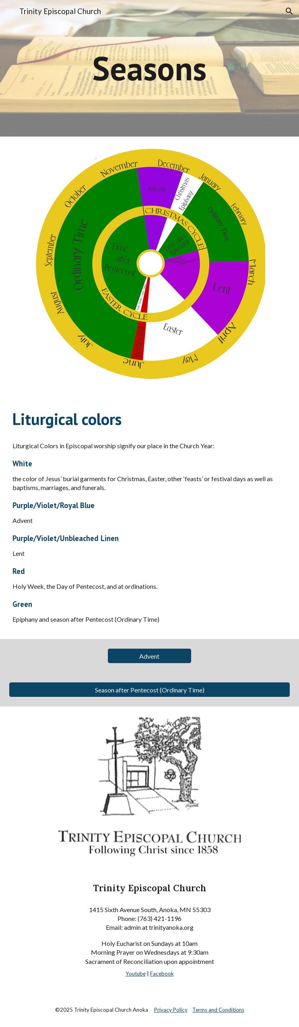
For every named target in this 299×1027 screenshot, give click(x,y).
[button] (9, 11)
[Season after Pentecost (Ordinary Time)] (149, 690)
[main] (149, 68)
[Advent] (149, 656)
